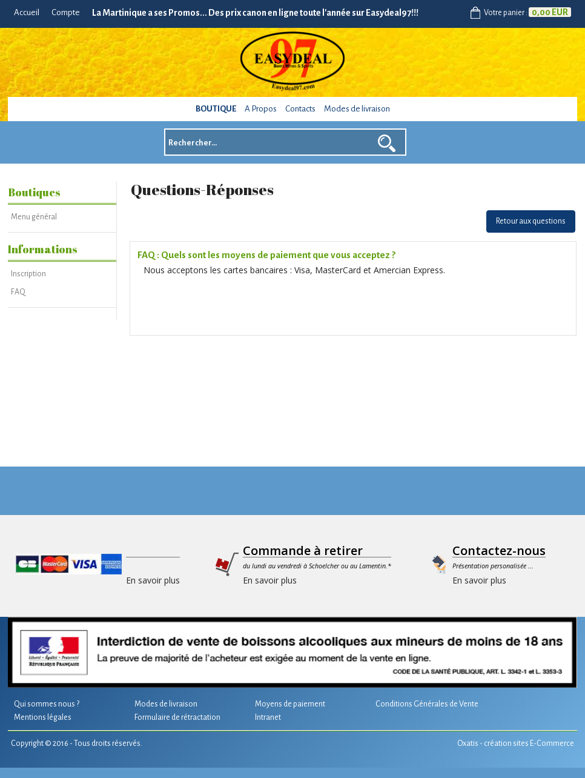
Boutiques (34, 192)
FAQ (18, 292)
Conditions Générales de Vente (426, 704)
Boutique (216, 108)
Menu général (34, 217)
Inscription (28, 274)
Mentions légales (42, 717)
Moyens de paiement (290, 704)
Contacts (300, 108)
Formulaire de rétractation (177, 717)
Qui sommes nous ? (46, 704)
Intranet (268, 717)
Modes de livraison (357, 108)
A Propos (261, 108)
